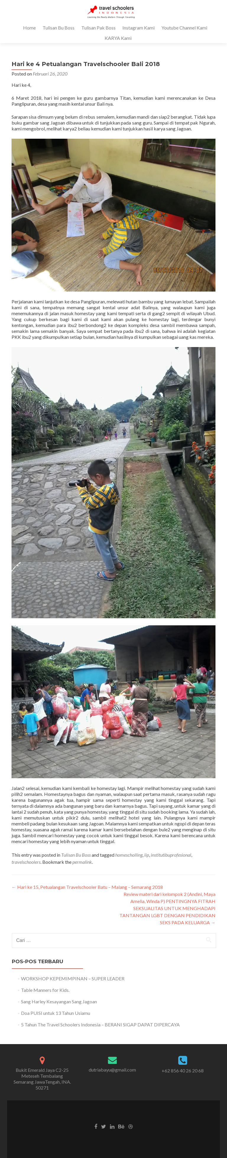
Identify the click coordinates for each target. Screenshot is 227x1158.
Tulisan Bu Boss (58, 27)
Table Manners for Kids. (45, 990)
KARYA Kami (118, 38)
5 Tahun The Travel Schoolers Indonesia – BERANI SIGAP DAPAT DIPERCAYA (100, 1024)
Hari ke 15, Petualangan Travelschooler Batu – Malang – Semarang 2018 (87, 887)
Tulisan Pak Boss (98, 27)
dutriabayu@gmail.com (112, 1069)
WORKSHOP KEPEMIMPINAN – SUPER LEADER (72, 978)
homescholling (128, 855)
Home (29, 27)
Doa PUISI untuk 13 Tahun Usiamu (55, 1013)
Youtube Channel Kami (184, 27)
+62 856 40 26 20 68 (183, 1070)
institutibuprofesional (171, 855)
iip (146, 855)
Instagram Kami (138, 27)
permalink (82, 862)
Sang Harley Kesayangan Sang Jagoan (59, 1001)
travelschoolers (26, 862)
